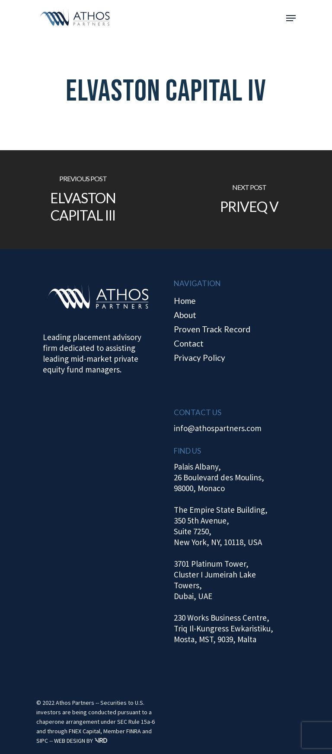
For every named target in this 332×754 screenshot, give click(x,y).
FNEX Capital (84, 731)
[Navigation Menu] (291, 18)
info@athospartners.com (218, 428)
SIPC (42, 741)
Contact (189, 343)
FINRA (133, 731)
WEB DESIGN (69, 741)
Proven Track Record (212, 329)
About (185, 315)
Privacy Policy (199, 358)
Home (185, 301)
